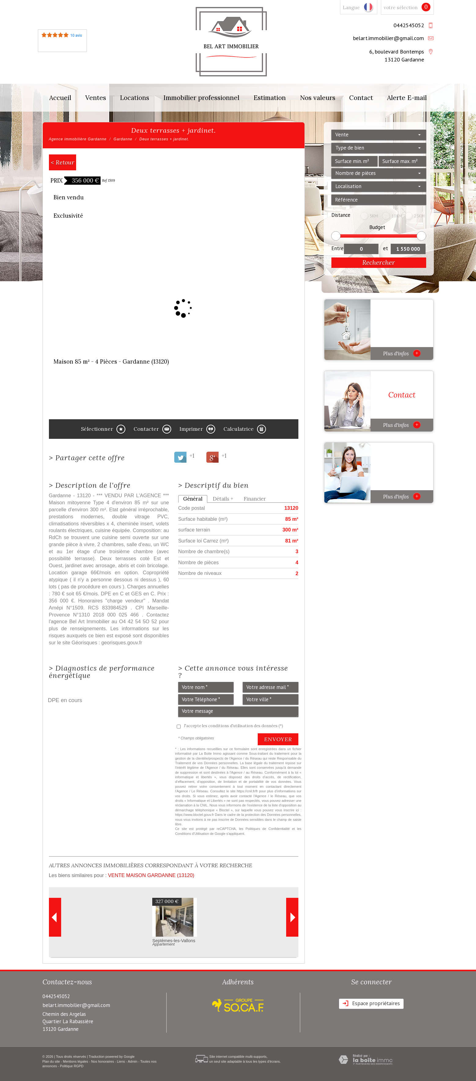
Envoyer (278, 739)
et (385, 248)
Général (192, 499)
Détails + (223, 499)
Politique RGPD (71, 1066)
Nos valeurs (317, 98)
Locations (134, 98)
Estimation (269, 98)
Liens (121, 1061)
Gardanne (123, 139)
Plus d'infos (402, 353)
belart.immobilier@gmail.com (388, 38)
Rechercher (378, 262)
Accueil (60, 98)
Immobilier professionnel (201, 98)
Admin (132, 1061)
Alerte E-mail (407, 98)
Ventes (95, 98)
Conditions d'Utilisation (192, 833)
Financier (255, 499)
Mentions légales (75, 1061)
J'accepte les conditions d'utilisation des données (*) (233, 725)
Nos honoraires (102, 1061)
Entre (337, 248)
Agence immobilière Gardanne (78, 139)
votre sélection (401, 7)
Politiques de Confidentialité (267, 829)
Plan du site (51, 1061)
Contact (361, 98)
